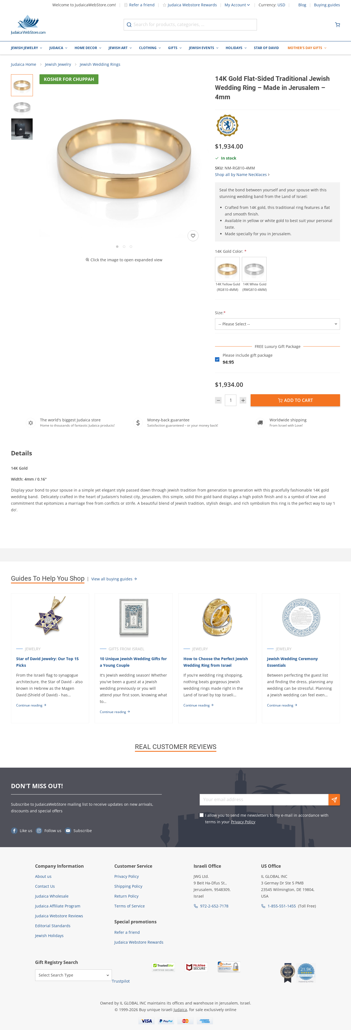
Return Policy (126, 896)
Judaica (56, 48)
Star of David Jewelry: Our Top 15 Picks (47, 662)
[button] (123, 159)
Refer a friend (139, 4)
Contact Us (45, 886)
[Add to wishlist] (193, 236)
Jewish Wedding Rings (100, 64)
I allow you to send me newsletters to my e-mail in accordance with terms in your (267, 818)
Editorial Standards (52, 925)
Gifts (172, 48)
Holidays (234, 48)
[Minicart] (337, 24)
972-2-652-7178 (214, 906)
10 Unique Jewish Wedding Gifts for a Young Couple (133, 662)
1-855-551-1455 (282, 906)
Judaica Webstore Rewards (189, 4)
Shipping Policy (128, 886)
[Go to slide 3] (131, 247)
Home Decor (86, 48)
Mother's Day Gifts (305, 48)
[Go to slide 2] (124, 247)
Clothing (148, 48)
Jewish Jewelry (24, 48)
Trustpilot (121, 981)
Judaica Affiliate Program (57, 906)
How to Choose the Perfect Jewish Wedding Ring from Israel (216, 662)
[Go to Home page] (28, 25)
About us (43, 876)
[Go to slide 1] (117, 247)
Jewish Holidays (49, 935)
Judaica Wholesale (52, 896)
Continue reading (31, 705)
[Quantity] (230, 400)
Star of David (266, 48)
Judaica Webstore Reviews (59, 915)
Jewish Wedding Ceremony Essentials (293, 662)
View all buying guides (114, 579)
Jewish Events (201, 48)
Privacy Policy (243, 821)
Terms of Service (129, 906)
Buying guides (327, 5)
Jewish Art (118, 48)
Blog (302, 5)
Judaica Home (23, 64)
